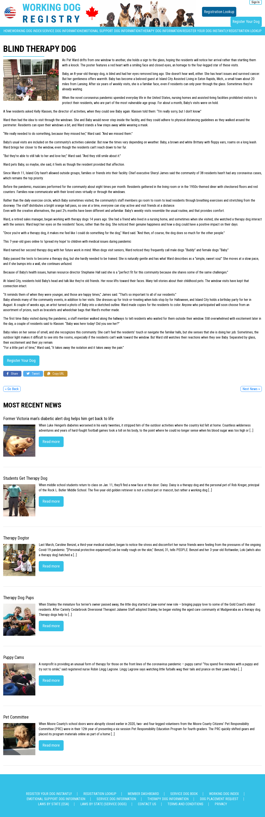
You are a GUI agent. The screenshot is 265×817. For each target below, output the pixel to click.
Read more (51, 441)
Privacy (221, 804)
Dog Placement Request (219, 799)
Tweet (33, 374)
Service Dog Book (184, 794)
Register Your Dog (246, 21)
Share (12, 374)
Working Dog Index (27, 31)
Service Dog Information (62, 31)
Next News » (251, 389)
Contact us (147, 804)
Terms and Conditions (185, 804)
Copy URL (55, 374)
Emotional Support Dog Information (111, 31)
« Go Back (12, 389)
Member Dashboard (143, 794)
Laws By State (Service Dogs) (103, 804)
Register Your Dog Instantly (205, 31)
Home (7, 31)
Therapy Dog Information (161, 31)
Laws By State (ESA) (53, 804)
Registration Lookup (219, 12)
